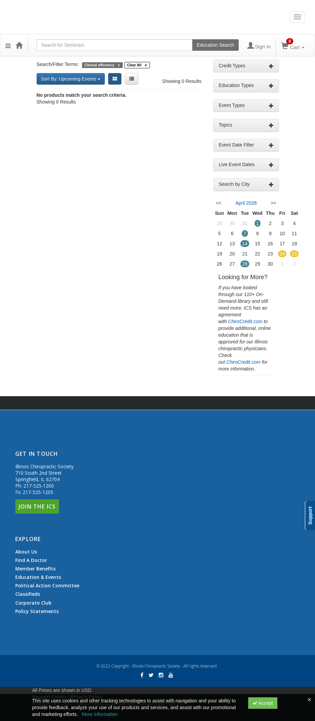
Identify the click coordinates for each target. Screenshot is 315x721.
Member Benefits (35, 569)
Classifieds (27, 594)
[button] (8, 45)
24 (282, 253)
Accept (263, 703)
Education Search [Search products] (215, 45)
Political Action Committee (47, 586)
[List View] (131, 79)
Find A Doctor (31, 560)
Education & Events (38, 577)
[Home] (19, 45)
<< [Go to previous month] (218, 203)
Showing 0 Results (181, 81)
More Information (100, 714)
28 (245, 264)
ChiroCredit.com (245, 321)
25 (294, 253)
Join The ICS (37, 506)
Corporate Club (33, 603)
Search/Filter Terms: (58, 64)
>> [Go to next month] (273, 203)
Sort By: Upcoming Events (70, 79)
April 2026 (246, 203)
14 (245, 243)
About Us (26, 552)
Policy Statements (37, 611)
